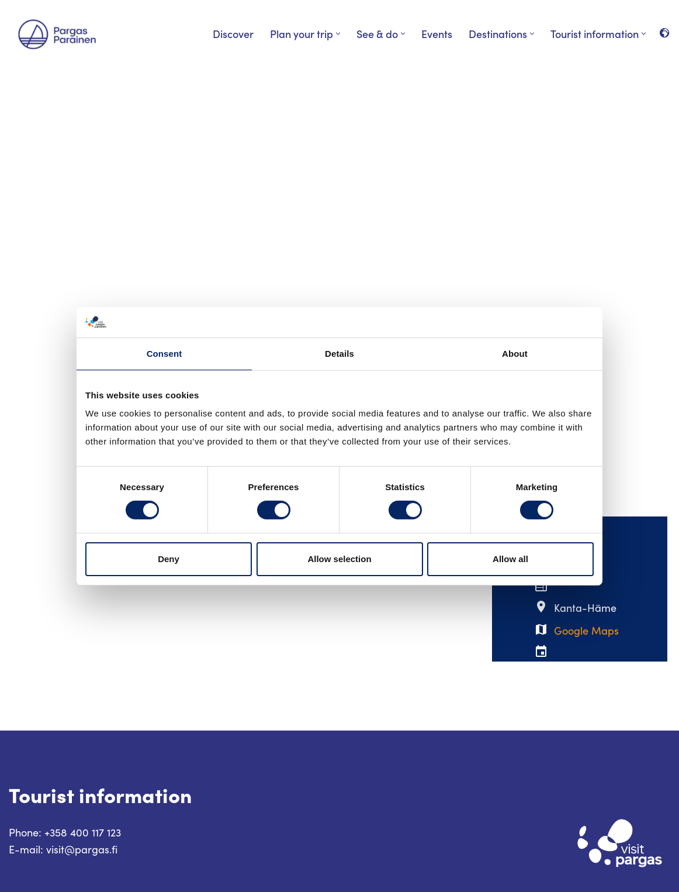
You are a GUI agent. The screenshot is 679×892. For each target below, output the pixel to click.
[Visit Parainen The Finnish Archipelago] (57, 34)
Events (436, 33)
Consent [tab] (164, 354)
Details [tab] (339, 354)
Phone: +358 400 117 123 (65, 832)
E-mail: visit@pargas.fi (63, 849)
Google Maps (586, 631)
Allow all (510, 559)
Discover (233, 33)
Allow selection (339, 559)
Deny (168, 559)
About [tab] (515, 354)
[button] (338, 34)
